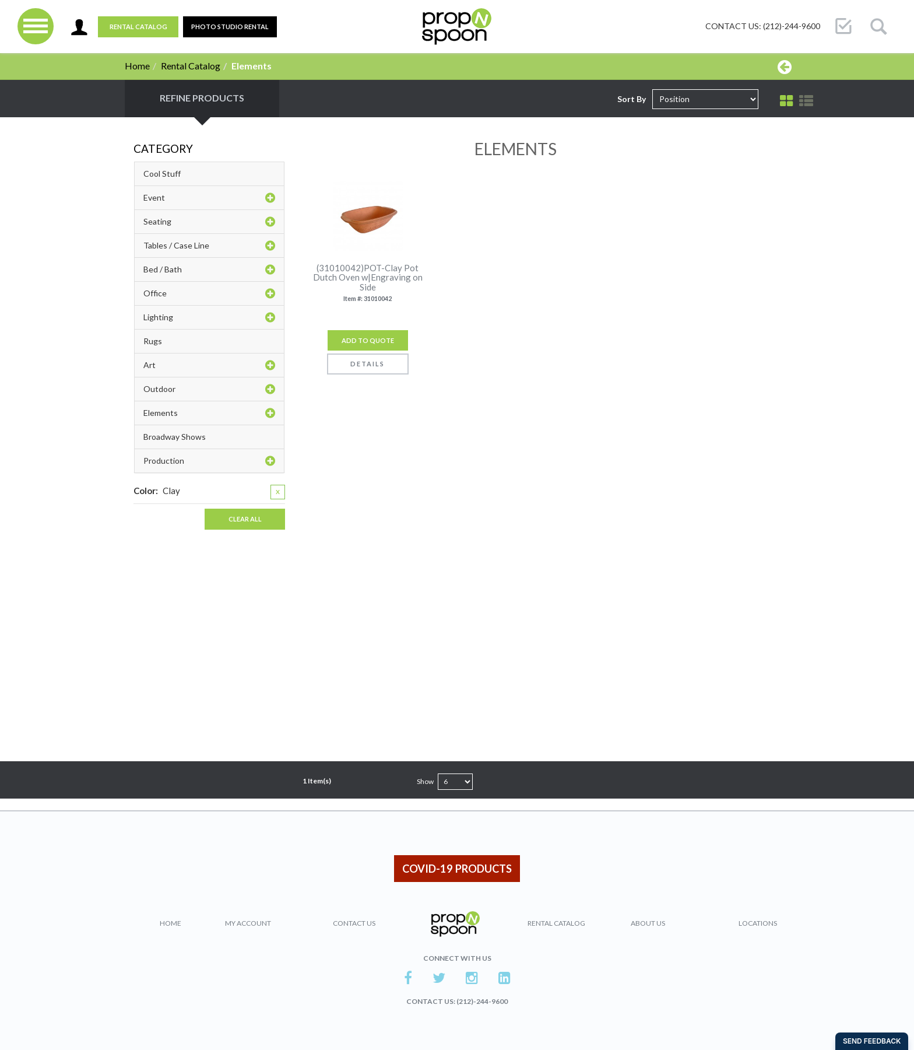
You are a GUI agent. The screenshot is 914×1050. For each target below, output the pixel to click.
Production (209, 461)
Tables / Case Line (209, 245)
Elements (209, 413)
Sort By (631, 99)
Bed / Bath (209, 269)
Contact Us (354, 923)
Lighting (209, 317)
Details (367, 364)
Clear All (245, 519)
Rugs (152, 341)
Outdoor (209, 389)
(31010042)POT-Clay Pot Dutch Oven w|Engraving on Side (368, 277)
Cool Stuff (162, 173)
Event (209, 198)
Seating (209, 222)
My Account (248, 923)
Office (209, 293)
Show (425, 781)
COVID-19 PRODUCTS (457, 868)
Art (209, 365)
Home (137, 65)
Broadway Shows (174, 437)
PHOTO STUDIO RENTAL (230, 26)
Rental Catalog (138, 26)
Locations (758, 923)
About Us (648, 923)
